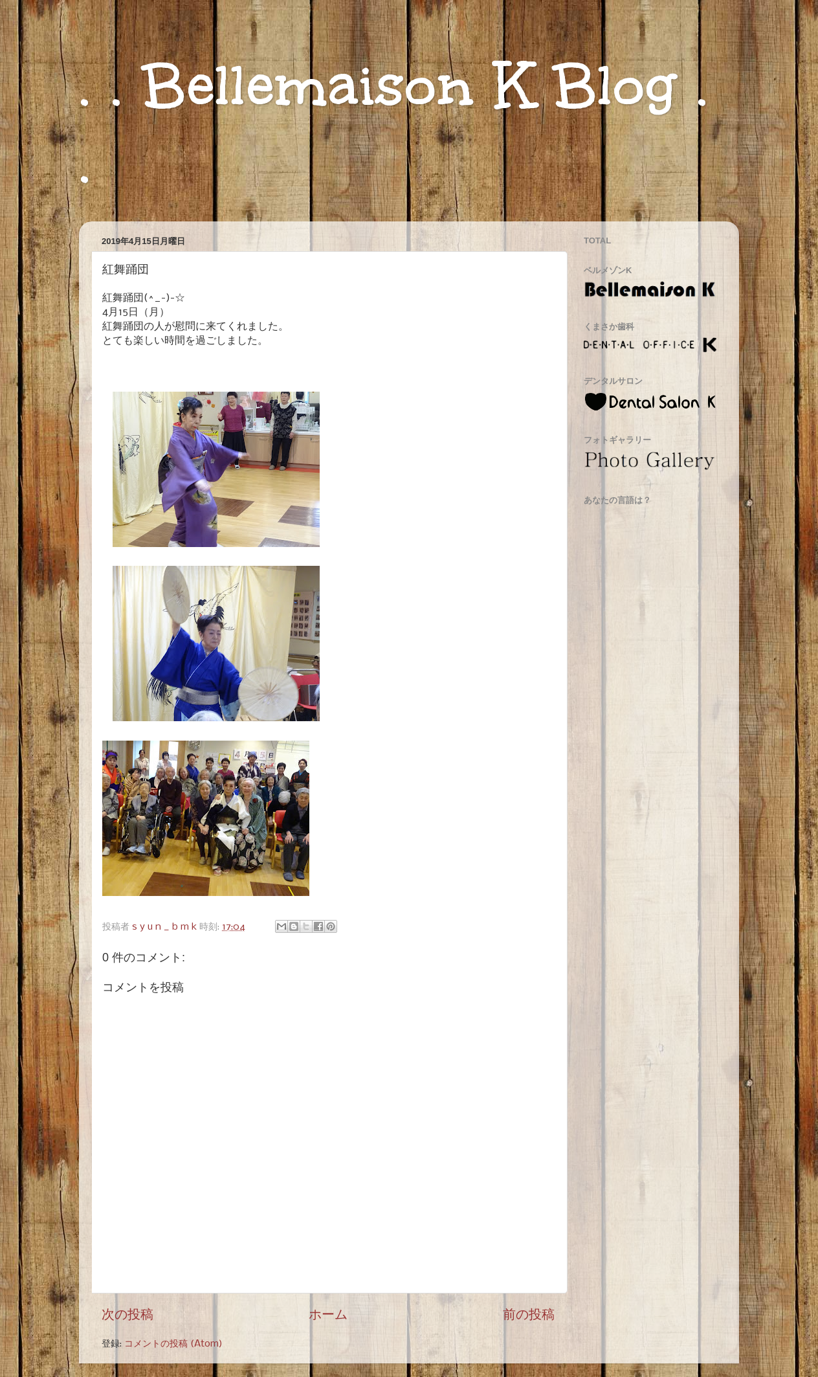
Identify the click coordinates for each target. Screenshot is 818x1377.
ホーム (328, 1315)
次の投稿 (127, 1315)
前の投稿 (529, 1315)
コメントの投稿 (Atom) (173, 1344)
